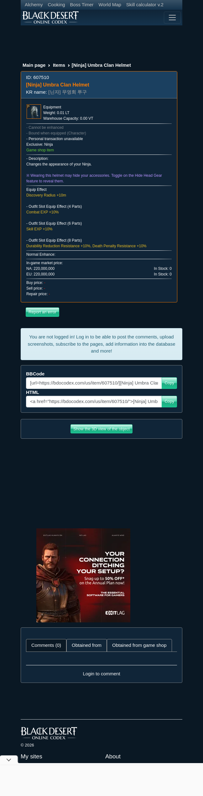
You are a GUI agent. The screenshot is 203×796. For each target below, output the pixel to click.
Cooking (56, 4)
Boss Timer (82, 4)
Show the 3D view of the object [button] (101, 429)
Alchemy (34, 4)
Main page (34, 65)
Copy (169, 382)
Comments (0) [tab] (46, 645)
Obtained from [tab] (87, 645)
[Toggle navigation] (172, 18)
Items (59, 65)
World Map (110, 4)
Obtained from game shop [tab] (139, 645)
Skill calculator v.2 (145, 4)
